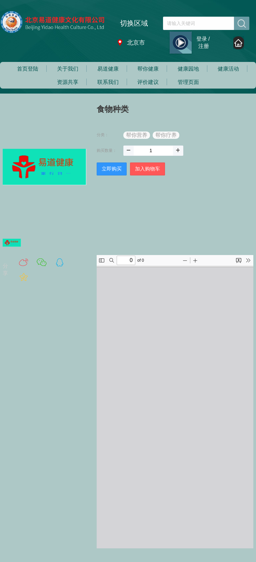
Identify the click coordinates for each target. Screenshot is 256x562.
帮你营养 (136, 135)
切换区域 (134, 23)
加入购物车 (147, 168)
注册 (203, 46)
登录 (201, 39)
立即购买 (112, 168)
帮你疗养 (166, 135)
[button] (129, 150)
